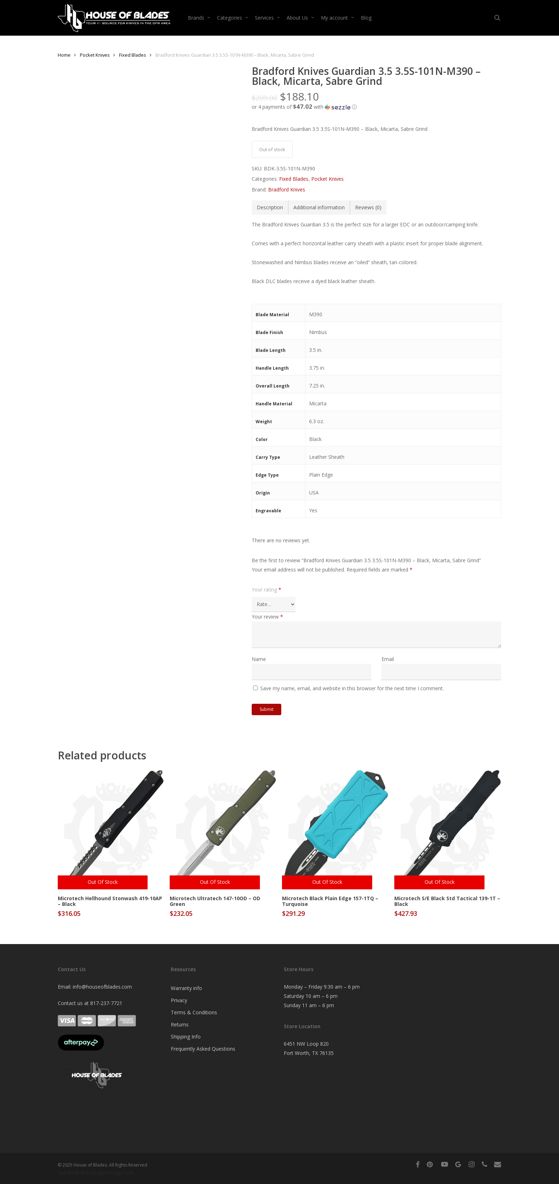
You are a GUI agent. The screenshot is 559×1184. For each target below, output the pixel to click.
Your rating (266, 589)
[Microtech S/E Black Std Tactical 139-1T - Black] (447, 830)
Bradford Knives (286, 189)
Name (259, 659)
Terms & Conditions (194, 1012)
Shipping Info (186, 1036)
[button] (377, 107)
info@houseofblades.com (102, 986)
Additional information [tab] (319, 207)
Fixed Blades (132, 55)
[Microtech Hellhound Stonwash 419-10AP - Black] (111, 830)
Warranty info (186, 988)
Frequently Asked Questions (203, 1048)
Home (64, 55)
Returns (180, 1024)
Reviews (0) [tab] (368, 207)
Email (387, 659)
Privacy (179, 1000)
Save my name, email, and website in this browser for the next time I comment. (352, 688)
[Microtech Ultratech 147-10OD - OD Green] (223, 830)
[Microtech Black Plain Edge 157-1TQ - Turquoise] (335, 830)
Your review (267, 616)
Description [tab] (270, 207)
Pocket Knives (95, 55)
